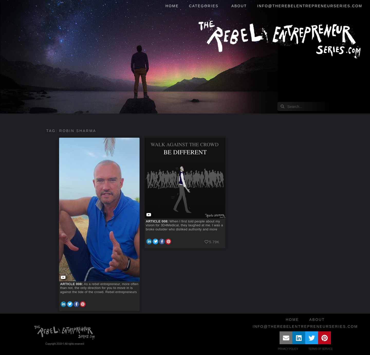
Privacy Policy (288, 349)
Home (172, 6)
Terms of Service (320, 349)
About (239, 6)
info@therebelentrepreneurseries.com (309, 6)
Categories (205, 6)
